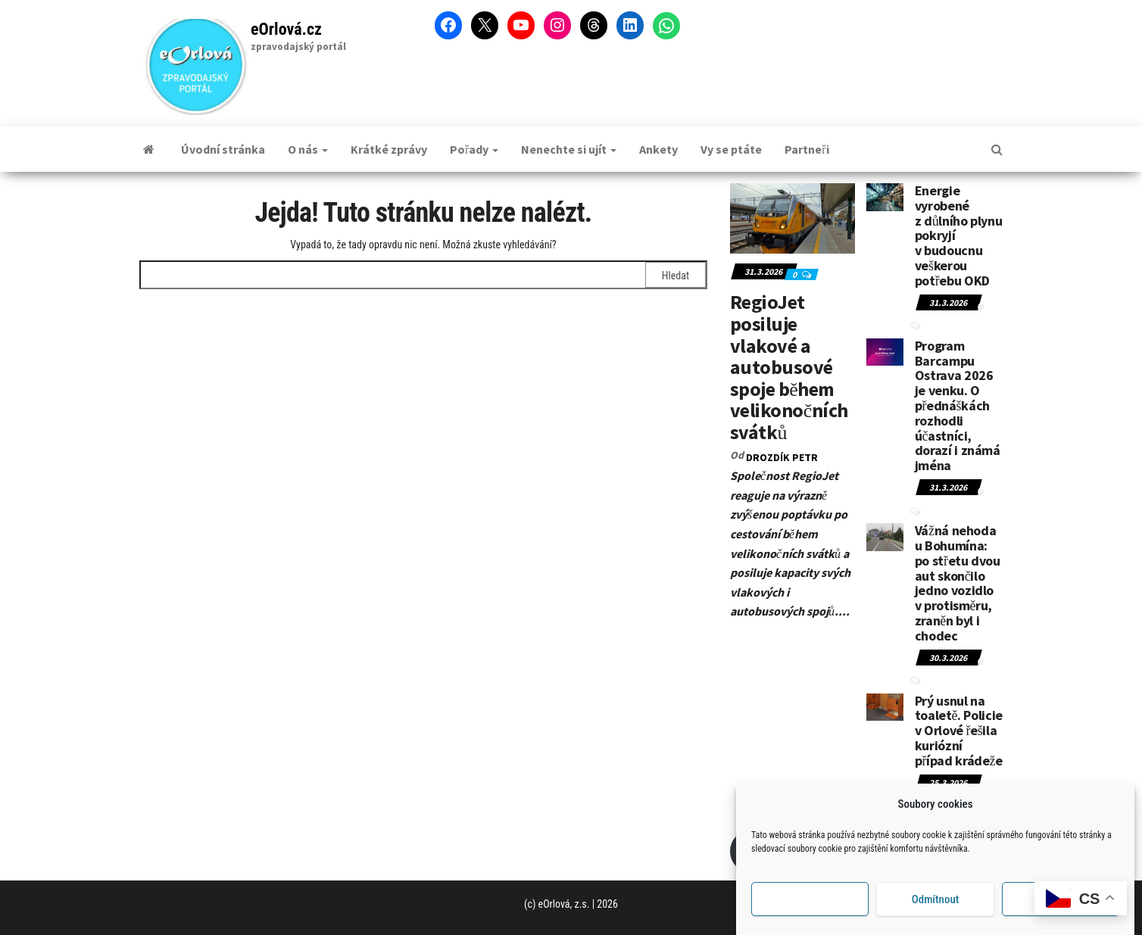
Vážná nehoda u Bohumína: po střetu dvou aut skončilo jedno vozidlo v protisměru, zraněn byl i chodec (957, 583)
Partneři (806, 149)
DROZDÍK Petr (782, 457)
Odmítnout (935, 902)
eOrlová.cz (286, 29)
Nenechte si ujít (568, 149)
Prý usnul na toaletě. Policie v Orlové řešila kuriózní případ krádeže (959, 730)
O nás (308, 149)
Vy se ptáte (731, 149)
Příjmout (810, 902)
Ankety (658, 149)
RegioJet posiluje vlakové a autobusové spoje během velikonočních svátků (789, 366)
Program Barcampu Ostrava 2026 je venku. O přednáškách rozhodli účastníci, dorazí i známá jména (957, 405)
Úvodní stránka (223, 149)
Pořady (474, 149)
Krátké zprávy (389, 149)
